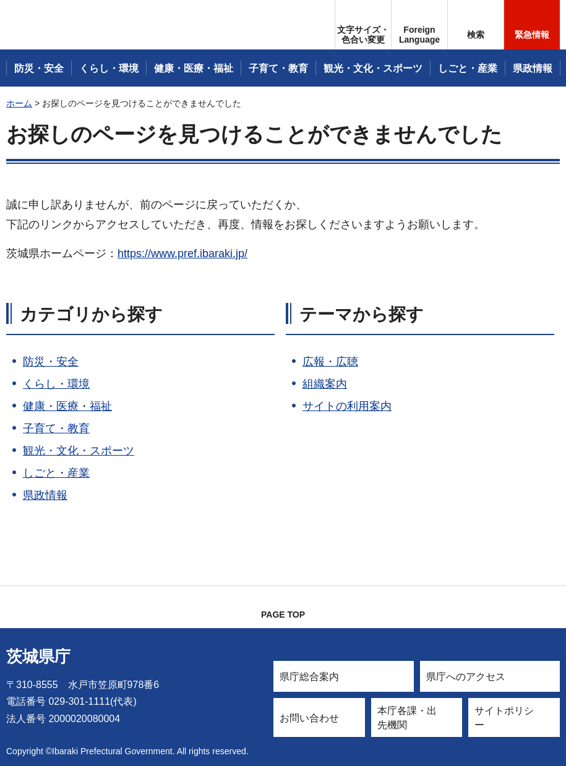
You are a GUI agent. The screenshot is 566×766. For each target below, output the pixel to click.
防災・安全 (51, 361)
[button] (419, 24)
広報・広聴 (330, 361)
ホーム (19, 103)
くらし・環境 (56, 384)
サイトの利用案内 (347, 406)
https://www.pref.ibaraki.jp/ (182, 253)
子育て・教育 (56, 428)
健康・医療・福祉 (67, 406)
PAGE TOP (283, 614)
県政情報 (45, 495)
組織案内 (324, 384)
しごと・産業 (56, 473)
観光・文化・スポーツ (78, 451)
